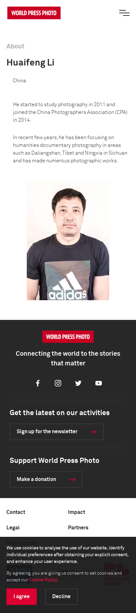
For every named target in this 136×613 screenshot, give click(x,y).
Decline (61, 596)
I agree (22, 596)
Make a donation (36, 479)
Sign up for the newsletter (47, 431)
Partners (78, 527)
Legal (13, 527)
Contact (15, 512)
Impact (76, 512)
